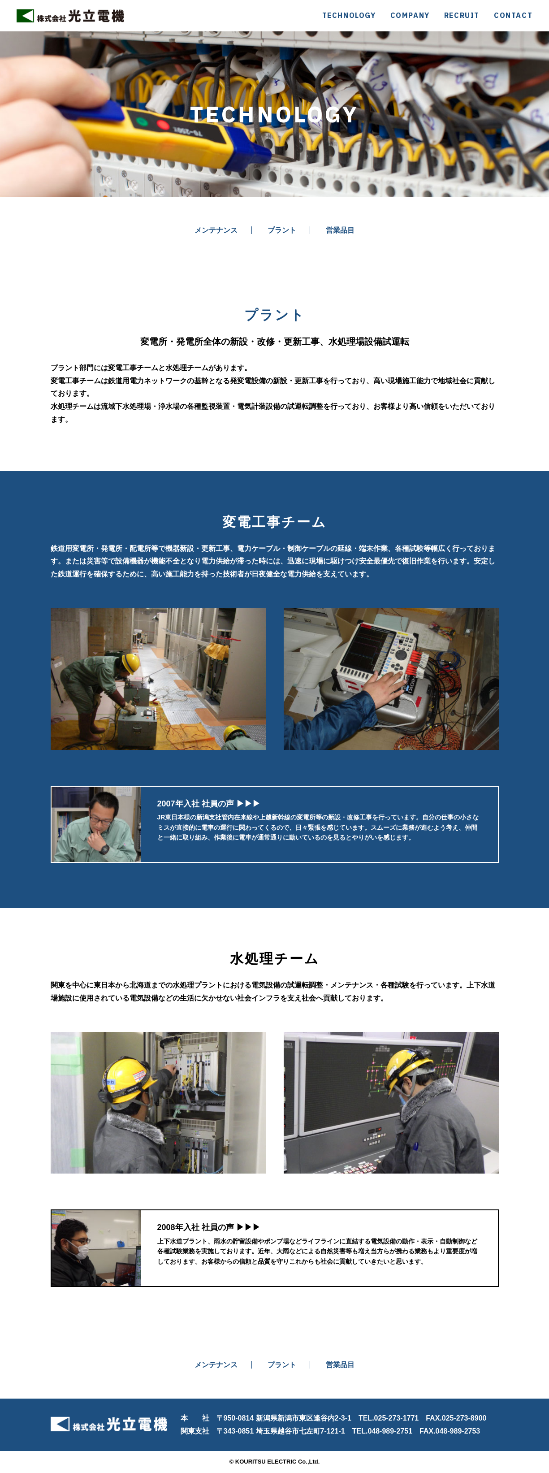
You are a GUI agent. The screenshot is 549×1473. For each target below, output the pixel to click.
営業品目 (341, 230)
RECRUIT (462, 15)
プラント (282, 230)
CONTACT (513, 15)
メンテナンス (214, 230)
